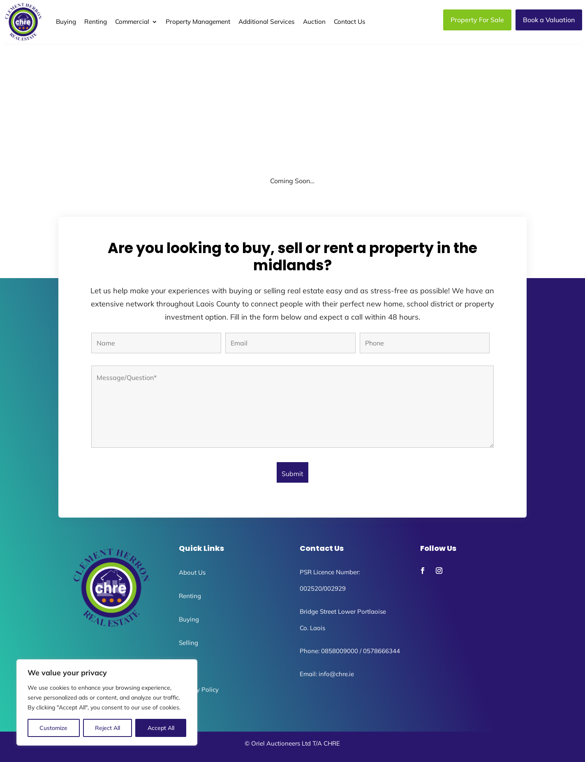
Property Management (198, 21)
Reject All (107, 728)
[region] (106, 702)
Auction (314, 21)
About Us (192, 572)
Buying (66, 21)
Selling (188, 643)
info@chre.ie (336, 674)
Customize (53, 728)
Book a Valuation (549, 20)
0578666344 (381, 651)
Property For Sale (477, 20)
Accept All (161, 728)
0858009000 (339, 651)
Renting (95, 21)
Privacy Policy (199, 689)
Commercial (132, 21)
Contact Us (349, 21)
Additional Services (266, 21)
